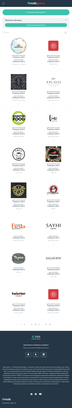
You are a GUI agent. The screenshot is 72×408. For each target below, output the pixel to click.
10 (50, 324)
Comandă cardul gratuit (36, 12)
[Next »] (55, 324)
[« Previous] (18, 324)
